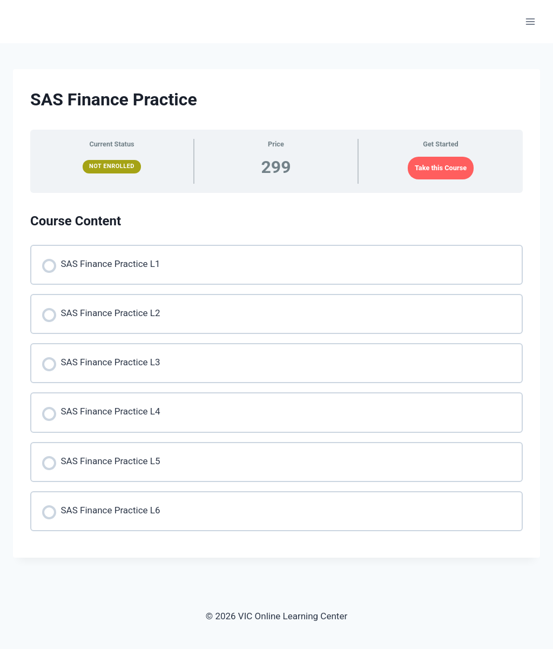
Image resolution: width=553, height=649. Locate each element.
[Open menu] (530, 21)
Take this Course (441, 168)
